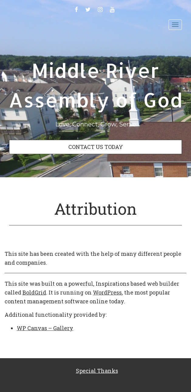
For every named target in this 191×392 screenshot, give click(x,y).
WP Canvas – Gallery (45, 328)
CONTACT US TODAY (95, 146)
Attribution (95, 208)
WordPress (107, 292)
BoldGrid (34, 292)
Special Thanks (97, 370)
